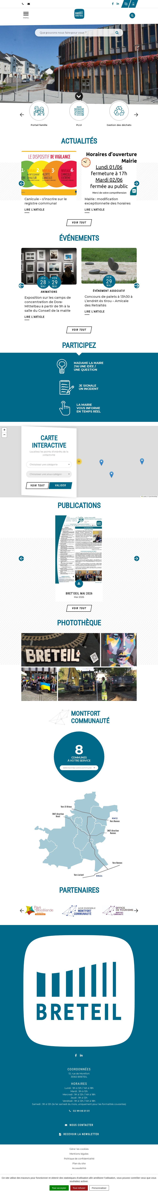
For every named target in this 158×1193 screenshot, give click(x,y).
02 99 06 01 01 (79, 1110)
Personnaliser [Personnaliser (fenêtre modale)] (99, 1188)
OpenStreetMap (153, 496)
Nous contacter (79, 1125)
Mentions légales (79, 1153)
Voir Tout (37, 485)
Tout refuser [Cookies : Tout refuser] (79, 1188)
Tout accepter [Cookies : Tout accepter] (59, 1188)
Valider (60, 485)
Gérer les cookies (79, 1149)
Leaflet (143, 496)
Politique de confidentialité (79, 1158)
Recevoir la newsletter (79, 1134)
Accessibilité (79, 1168)
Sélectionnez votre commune (77, 768)
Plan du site (79, 1163)
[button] (85, 462)
